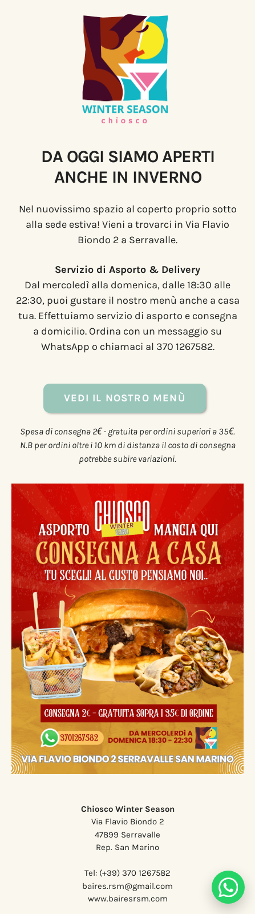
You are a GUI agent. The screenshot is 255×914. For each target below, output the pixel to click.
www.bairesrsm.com (128, 898)
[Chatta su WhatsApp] (228, 887)
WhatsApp (65, 346)
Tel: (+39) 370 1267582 (127, 873)
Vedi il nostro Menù (124, 398)
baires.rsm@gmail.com (127, 886)
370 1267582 (184, 346)
